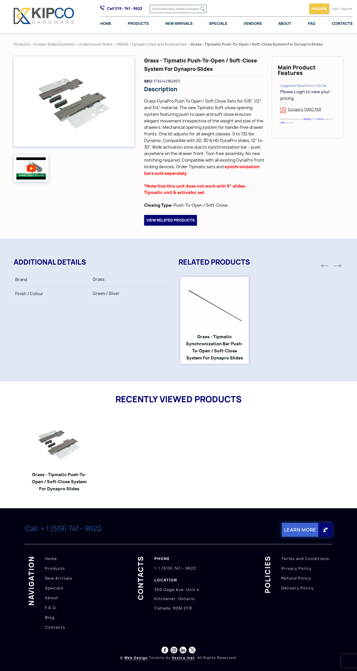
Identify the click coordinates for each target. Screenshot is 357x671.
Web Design (136, 658)
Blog (50, 617)
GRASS (122, 44)
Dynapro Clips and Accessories (159, 44)
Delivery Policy (297, 588)
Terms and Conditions (305, 558)
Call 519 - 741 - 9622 (124, 8)
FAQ (311, 23)
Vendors (253, 23)
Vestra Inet (183, 658)
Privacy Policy (296, 568)
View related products (170, 220)
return (320, 119)
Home (105, 23)
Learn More (300, 530)
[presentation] (348, 661)
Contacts (342, 23)
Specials (218, 23)
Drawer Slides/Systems (54, 44)
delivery (307, 119)
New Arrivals (179, 23)
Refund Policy (296, 578)
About (284, 23)
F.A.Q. (51, 607)
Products (138, 23)
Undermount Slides (96, 44)
